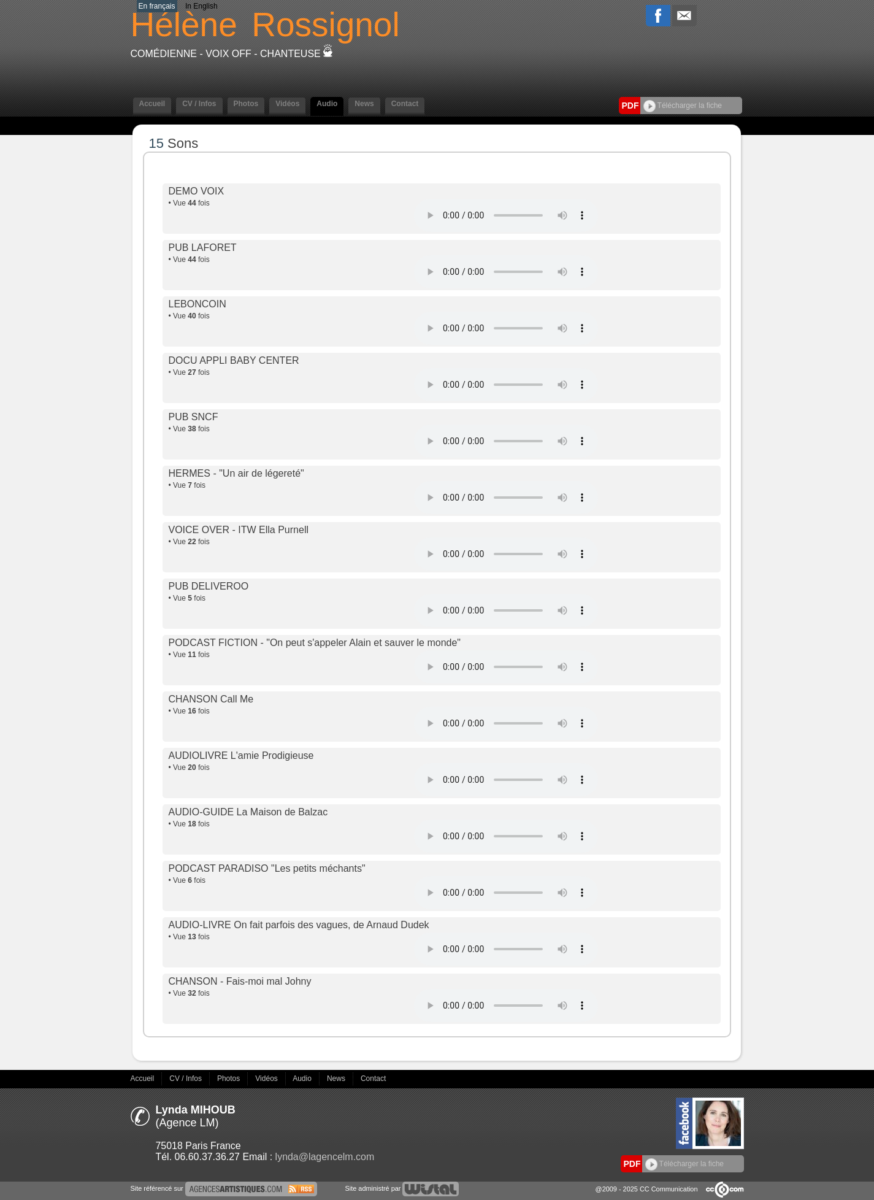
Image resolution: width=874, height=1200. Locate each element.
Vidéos (287, 103)
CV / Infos (199, 103)
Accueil (152, 103)
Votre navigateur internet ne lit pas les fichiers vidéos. (506, 215)
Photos (246, 103)
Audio (326, 103)
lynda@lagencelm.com (325, 1157)
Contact (405, 103)
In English (201, 6)
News (364, 103)
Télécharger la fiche (683, 105)
